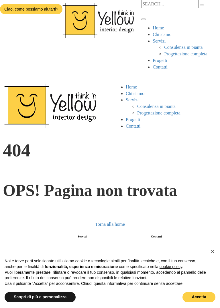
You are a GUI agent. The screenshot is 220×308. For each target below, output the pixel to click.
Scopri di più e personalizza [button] (40, 297)
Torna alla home (110, 224)
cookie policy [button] (171, 266)
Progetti (160, 60)
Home (158, 27)
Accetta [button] (199, 297)
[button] (212, 251)
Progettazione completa (185, 53)
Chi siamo (162, 34)
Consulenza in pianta (183, 47)
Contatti (160, 67)
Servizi (159, 41)
